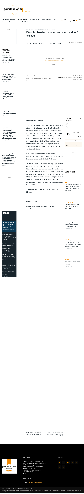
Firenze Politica (5, 110)
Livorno (67, 239)
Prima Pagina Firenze (6, 55)
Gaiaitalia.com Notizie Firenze (35, 43)
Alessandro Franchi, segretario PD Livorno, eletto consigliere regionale (8, 95)
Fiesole (31, 29)
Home (27, 29)
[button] (70, 21)
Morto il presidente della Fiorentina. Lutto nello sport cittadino (8, 225)
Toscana (67, 221)
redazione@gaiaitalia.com (35, 482)
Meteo (66, 182)
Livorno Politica (5, 91)
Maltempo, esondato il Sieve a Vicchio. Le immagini (8, 273)
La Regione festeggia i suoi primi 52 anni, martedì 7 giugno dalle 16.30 (55, 434)
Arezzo (3, 72)
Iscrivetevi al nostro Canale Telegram (54, 60)
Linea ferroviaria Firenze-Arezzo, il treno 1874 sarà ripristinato (9, 59)
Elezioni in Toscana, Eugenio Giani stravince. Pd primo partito (9, 113)
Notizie (3, 152)
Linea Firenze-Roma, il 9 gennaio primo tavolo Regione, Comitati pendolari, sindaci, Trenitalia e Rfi (8, 247)
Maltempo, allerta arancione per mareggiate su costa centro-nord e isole (73, 224)
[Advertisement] (52, 6)
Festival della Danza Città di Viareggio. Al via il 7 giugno (33, 433)
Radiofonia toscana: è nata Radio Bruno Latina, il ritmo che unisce (73, 262)
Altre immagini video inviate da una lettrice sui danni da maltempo (8, 265)
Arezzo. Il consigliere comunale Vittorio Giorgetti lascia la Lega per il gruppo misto (9, 77)
